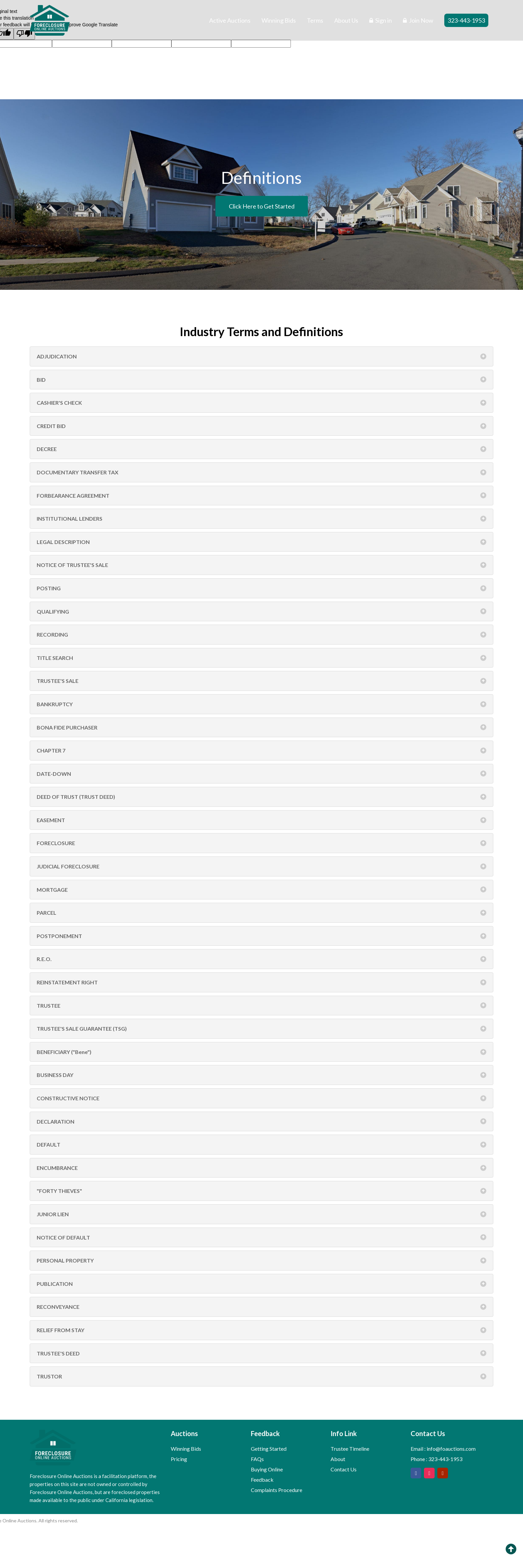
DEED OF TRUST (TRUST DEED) (261, 797)
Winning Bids (279, 20)
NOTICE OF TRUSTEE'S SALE (261, 565)
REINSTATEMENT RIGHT (261, 982)
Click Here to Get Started (262, 206)
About (338, 1459)
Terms (315, 20)
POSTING (261, 588)
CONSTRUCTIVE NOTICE (261, 1098)
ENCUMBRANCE (261, 1168)
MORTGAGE (261, 890)
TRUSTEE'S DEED (261, 1353)
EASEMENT (261, 820)
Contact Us (344, 1469)
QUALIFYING (261, 612)
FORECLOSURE (261, 843)
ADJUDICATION (261, 356)
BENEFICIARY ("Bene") (261, 1052)
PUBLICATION (261, 1284)
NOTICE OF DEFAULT (261, 1238)
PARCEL (261, 913)
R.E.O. (261, 959)
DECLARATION (261, 1122)
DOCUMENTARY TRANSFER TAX (261, 472)
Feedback (262, 1479)
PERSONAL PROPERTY (261, 1261)
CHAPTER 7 (261, 751)
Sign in (380, 20)
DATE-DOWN (261, 774)
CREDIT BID (261, 426)
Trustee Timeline (350, 1448)
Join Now (418, 20)
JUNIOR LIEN (261, 1214)
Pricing (179, 1459)
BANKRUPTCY (261, 704)
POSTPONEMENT (261, 936)
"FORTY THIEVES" (261, 1191)
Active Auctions (229, 20)
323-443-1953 (466, 20)
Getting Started (269, 1448)
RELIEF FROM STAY (261, 1330)
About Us (346, 20)
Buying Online (267, 1469)
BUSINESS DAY (261, 1075)
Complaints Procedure (276, 1490)
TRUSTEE (261, 1006)
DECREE (261, 449)
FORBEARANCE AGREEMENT (261, 496)
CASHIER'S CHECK (261, 403)
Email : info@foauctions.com (443, 1448)
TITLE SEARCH (261, 658)
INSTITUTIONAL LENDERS (261, 519)
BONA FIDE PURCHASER (261, 728)
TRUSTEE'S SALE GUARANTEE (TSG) (261, 1029)
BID (261, 380)
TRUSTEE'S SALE (261, 681)
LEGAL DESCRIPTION (261, 542)
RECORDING (261, 635)
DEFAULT (261, 1145)
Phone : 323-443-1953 (436, 1459)
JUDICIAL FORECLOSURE (261, 866)
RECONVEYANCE (261, 1307)
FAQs (257, 1459)
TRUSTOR (261, 1376)
